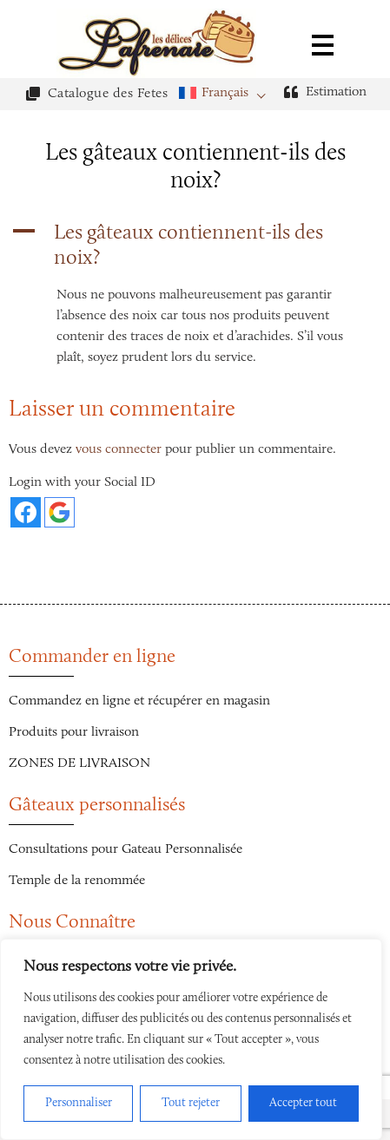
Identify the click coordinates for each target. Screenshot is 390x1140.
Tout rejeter (191, 1103)
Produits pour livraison (74, 732)
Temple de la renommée (77, 881)
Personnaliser (78, 1103)
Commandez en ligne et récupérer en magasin (139, 701)
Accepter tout (303, 1103)
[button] (195, 246)
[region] (191, 1039)
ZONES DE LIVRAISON (79, 763)
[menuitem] (227, 93)
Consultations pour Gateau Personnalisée (125, 849)
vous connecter (119, 449)
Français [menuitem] (225, 93)
